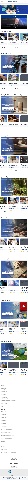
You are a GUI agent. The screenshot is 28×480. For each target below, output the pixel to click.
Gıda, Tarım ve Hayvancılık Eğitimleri (6, 429)
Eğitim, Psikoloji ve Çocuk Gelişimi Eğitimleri (7, 436)
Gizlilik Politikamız (3, 388)
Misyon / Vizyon (3, 392)
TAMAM (19, 478)
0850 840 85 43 (14, 464)
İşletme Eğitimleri (6, 341)
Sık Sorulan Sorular (4, 404)
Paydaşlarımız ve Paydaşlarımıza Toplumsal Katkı (8, 400)
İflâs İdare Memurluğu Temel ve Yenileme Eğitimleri (8, 452)
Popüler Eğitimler (6, 32)
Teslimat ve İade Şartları (4, 389)
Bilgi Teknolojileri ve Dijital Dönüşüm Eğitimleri (8, 427)
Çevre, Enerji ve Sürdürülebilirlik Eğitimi (6, 438)
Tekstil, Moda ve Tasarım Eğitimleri (6, 432)
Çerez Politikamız (3, 394)
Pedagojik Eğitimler (7, 136)
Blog (1, 447)
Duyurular (2, 446)
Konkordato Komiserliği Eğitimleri (6, 453)
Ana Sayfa (2, 383)
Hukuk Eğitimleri (6, 54)
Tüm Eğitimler (3, 441)
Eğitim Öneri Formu (4, 403)
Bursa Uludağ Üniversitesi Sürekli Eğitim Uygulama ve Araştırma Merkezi (14, 2)
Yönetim (2, 401)
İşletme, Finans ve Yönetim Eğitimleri (6, 433)
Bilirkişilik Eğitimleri (4, 450)
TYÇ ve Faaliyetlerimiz (4, 397)
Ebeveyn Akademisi (3, 426)
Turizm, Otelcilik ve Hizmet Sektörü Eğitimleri (7, 435)
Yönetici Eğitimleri (6, 259)
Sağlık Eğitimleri (6, 300)
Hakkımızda (2, 385)
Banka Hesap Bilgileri (4, 391)
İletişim (2, 406)
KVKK (1, 395)
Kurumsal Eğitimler (3, 423)
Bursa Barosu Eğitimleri (4, 424)
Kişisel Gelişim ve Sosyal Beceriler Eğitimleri (7, 439)
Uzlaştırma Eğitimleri (4, 449)
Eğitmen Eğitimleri (6, 177)
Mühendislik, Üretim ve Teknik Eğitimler (7, 430)
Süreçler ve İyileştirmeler (4, 398)
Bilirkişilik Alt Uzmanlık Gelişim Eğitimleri (13, 95)
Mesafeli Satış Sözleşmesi (5, 386)
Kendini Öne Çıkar (6, 218)
